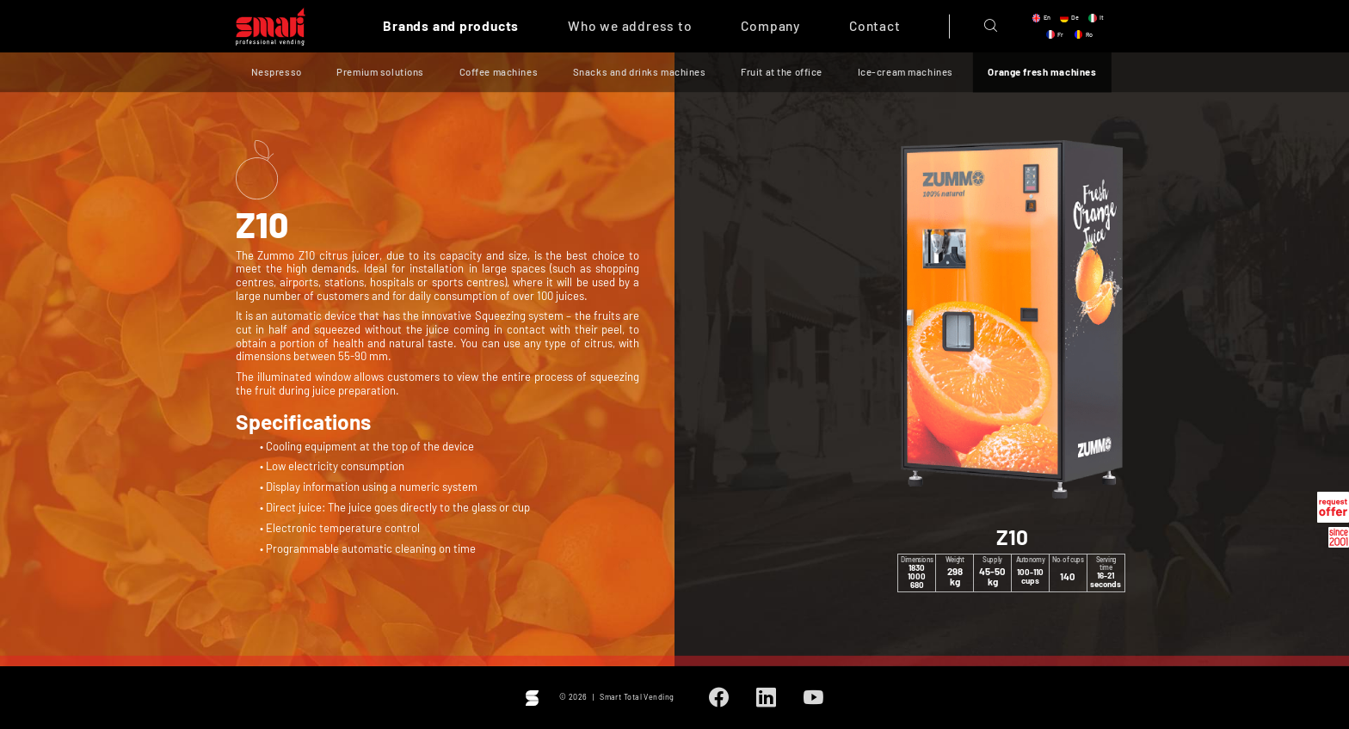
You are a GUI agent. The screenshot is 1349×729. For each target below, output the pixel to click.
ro (1089, 34)
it (1102, 17)
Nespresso (276, 72)
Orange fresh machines (1042, 72)
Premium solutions (380, 72)
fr (1060, 34)
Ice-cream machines (905, 72)
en (1047, 17)
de (1075, 17)
